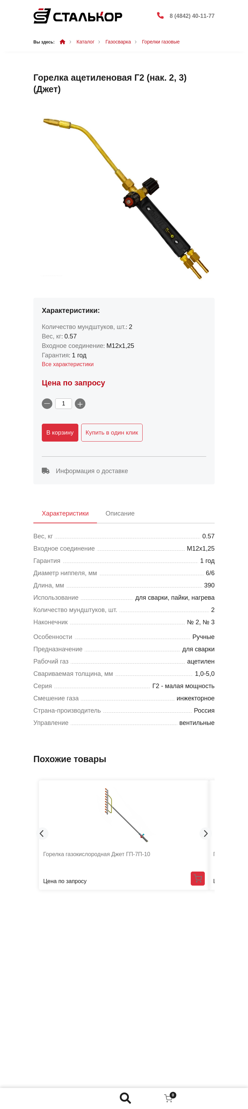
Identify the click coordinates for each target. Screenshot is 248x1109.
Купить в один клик (112, 432)
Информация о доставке (85, 471)
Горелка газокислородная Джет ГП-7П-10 (96, 854)
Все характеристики (68, 364)
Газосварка (118, 42)
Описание (120, 513)
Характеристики (65, 513)
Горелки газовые (161, 42)
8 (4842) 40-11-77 (192, 16)
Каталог (85, 42)
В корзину (60, 432)
